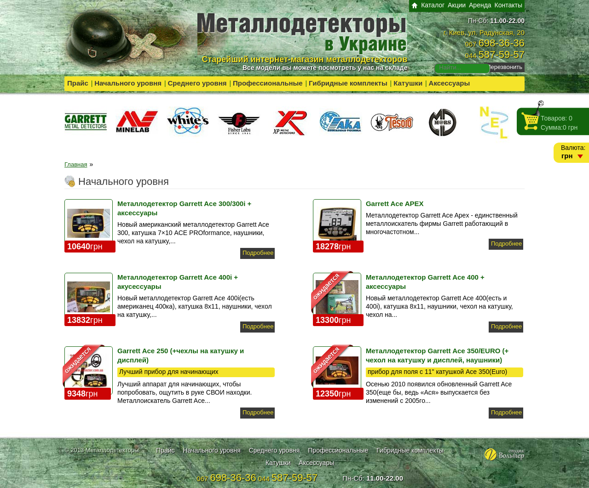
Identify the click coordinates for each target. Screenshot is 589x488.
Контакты (508, 5)
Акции (457, 5)
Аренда (480, 5)
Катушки (407, 83)
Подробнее (258, 252)
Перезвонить (504, 66)
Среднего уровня (196, 83)
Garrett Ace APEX (395, 203)
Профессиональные (268, 83)
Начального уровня (128, 83)
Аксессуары (449, 83)
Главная (75, 164)
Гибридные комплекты (348, 83)
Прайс (77, 83)
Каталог (433, 5)
